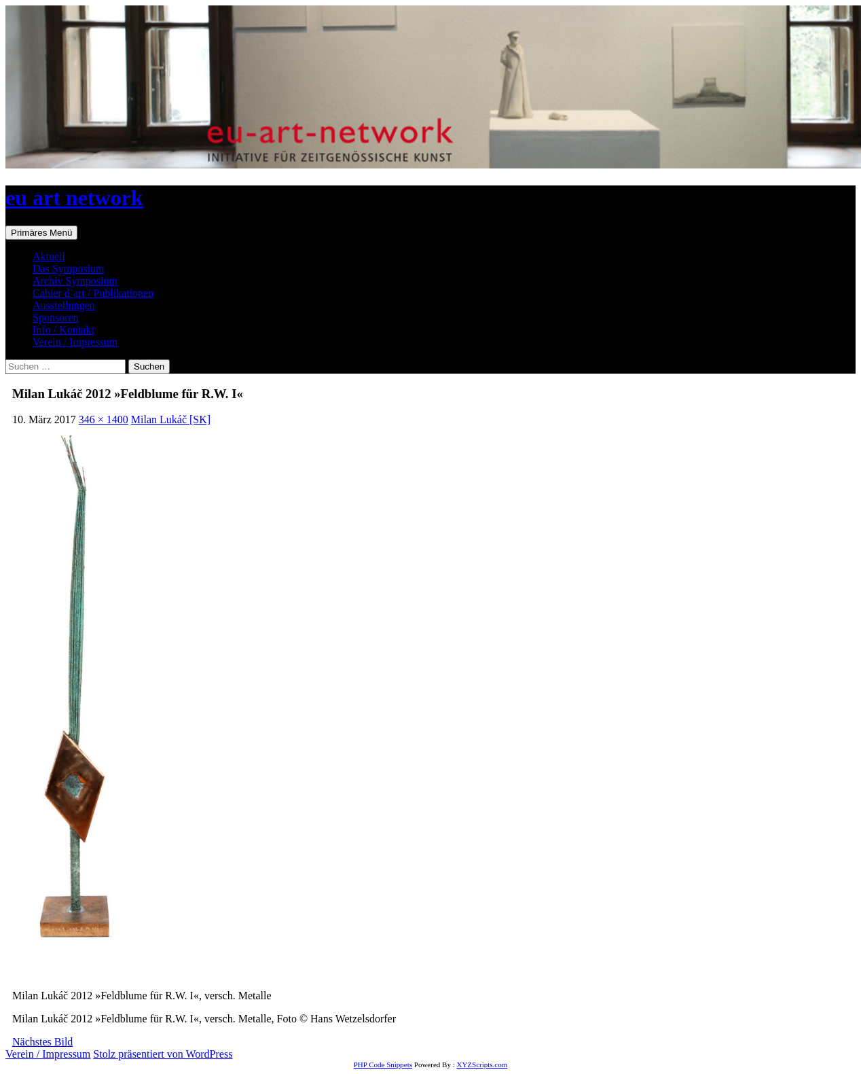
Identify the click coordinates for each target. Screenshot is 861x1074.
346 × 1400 (103, 419)
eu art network (74, 197)
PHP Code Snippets (383, 1064)
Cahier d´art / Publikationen (93, 293)
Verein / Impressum (75, 342)
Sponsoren (56, 317)
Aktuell (49, 256)
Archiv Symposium (75, 281)
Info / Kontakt (63, 330)
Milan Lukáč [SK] (170, 419)
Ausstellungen (64, 305)
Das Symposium (68, 268)
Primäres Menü (41, 233)
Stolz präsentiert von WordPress (162, 1054)
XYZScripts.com (481, 1064)
